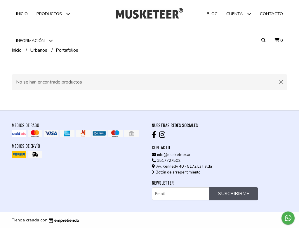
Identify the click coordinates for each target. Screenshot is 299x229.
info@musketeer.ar (171, 155)
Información (34, 40)
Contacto (271, 14)
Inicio (22, 14)
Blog (212, 14)
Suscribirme (233, 194)
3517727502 (166, 161)
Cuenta (238, 13)
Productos (53, 13)
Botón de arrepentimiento (176, 173)
